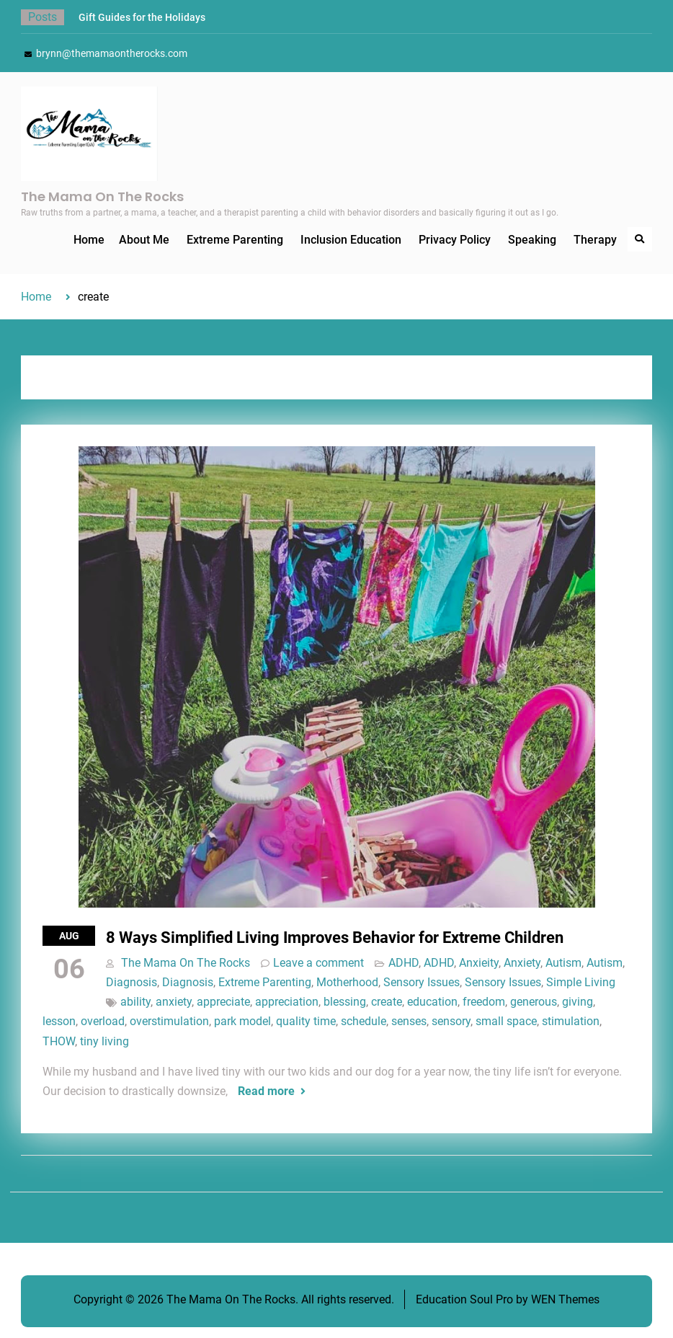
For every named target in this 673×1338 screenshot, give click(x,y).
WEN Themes (565, 1299)
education (432, 1002)
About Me (144, 240)
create (386, 1002)
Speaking (532, 240)
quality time (306, 1021)
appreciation (286, 1002)
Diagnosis (131, 982)
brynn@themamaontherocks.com (111, 53)
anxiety (174, 1002)
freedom (484, 1002)
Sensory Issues (421, 982)
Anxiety (522, 963)
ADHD (403, 963)
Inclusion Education (350, 240)
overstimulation (169, 1021)
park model (242, 1021)
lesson (59, 1021)
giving (577, 1002)
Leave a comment (318, 963)
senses (409, 1021)
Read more (266, 1091)
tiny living (104, 1041)
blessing (345, 1002)
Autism (563, 963)
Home (88, 240)
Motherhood (347, 982)
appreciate (223, 1002)
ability (135, 1002)
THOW (59, 1041)
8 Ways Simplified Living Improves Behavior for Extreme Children (334, 938)
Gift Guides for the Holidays (142, 17)
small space (506, 1021)
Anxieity (479, 963)
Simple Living (580, 982)
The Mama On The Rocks (102, 196)
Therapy (595, 240)
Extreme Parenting (235, 240)
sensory (451, 1021)
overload (103, 1021)
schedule (363, 1021)
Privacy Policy (455, 240)
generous (533, 1002)
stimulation (571, 1021)
